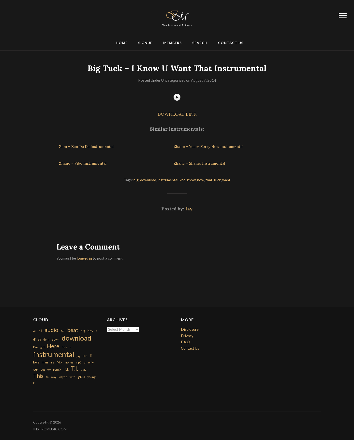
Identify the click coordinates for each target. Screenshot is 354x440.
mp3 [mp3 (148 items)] (78, 362)
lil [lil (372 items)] (91, 355)
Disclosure (190, 329)
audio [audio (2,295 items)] (51, 330)
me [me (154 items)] (52, 362)
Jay (188, 209)
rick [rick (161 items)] (66, 369)
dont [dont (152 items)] (46, 339)
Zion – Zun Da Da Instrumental (86, 146)
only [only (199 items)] (91, 362)
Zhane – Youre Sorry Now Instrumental (208, 146)
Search (199, 43)
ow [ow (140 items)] (49, 369)
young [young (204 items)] (91, 377)
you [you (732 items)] (81, 376)
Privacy (187, 335)
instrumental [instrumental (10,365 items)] (53, 354)
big (136, 180)
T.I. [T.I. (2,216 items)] (74, 368)
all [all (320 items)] (40, 331)
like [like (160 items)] (85, 356)
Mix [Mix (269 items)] (59, 362)
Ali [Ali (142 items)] (34, 330)
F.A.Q (185, 342)
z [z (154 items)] (33, 382)
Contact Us (230, 43)
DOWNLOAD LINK (177, 114)
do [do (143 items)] (39, 339)
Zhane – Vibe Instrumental (82, 163)
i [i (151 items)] (70, 347)
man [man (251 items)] (45, 362)
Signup (145, 43)
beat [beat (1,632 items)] (72, 330)
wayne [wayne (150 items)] (63, 376)
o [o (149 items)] (85, 362)
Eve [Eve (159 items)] (35, 347)
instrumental (168, 180)
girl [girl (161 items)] (42, 347)
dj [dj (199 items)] (34, 339)
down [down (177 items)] (55, 339)
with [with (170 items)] (72, 376)
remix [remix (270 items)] (57, 369)
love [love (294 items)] (36, 362)
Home (122, 43)
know (191, 180)
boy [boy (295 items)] (90, 331)
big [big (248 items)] (83, 331)
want (226, 180)
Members (172, 43)
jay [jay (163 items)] (78, 356)
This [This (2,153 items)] (38, 376)
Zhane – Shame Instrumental (199, 163)
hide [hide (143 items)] (64, 347)
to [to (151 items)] (47, 376)
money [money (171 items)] (69, 362)
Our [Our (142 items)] (35, 369)
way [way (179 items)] (53, 377)
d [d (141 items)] (96, 330)
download (148, 180)
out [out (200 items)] (43, 369)
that (209, 180)
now (200, 180)
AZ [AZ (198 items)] (63, 331)
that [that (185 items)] (83, 369)
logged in (84, 258)
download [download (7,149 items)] (76, 338)
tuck (217, 180)
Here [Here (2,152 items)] (53, 346)
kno (183, 180)
